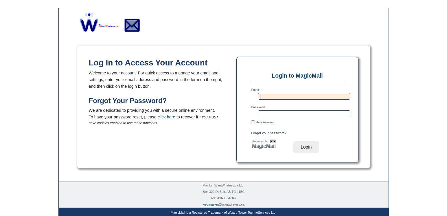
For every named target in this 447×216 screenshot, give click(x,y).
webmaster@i (212, 204)
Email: (255, 89)
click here (166, 117)
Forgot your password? (269, 133)
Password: (258, 107)
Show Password (263, 122)
